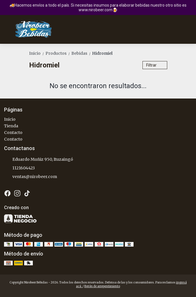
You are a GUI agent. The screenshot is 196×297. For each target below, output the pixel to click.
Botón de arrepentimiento (102, 286)
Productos (58, 53)
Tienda (11, 125)
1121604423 (19, 168)
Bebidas (81, 53)
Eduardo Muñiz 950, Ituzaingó (38, 159)
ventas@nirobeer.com (30, 176)
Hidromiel (102, 53)
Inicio (37, 53)
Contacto (13, 132)
